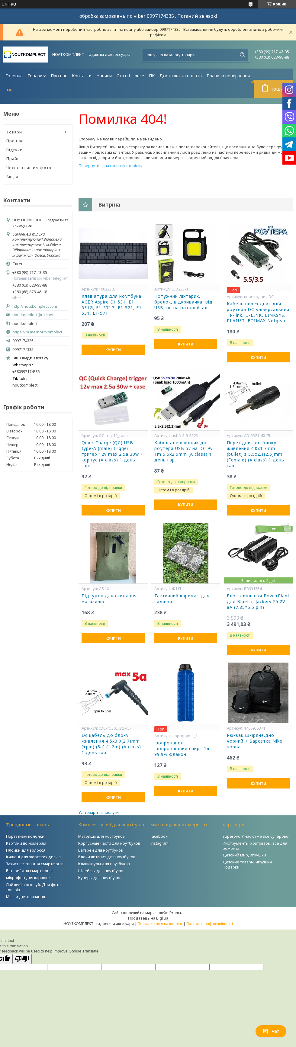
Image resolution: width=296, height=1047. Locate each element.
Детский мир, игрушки (244, 855)
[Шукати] (242, 55)
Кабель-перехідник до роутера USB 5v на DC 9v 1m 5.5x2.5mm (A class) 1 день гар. (183, 451)
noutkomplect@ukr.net (32, 314)
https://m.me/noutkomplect (37, 332)
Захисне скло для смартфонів (34, 863)
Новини (104, 76)
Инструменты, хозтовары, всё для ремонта (255, 845)
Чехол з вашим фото (28, 167)
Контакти (82, 76)
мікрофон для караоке (28, 877)
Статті (123, 76)
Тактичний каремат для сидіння (182, 598)
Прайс (13, 158)
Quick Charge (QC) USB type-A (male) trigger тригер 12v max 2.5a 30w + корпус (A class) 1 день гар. (112, 454)
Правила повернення (228, 76)
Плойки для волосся (25, 850)
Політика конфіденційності (209, 923)
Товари (34, 76)
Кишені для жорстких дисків (33, 856)
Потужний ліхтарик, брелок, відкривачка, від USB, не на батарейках (183, 302)
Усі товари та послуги (99, 812)
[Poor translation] (22, 959)
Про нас (59, 76)
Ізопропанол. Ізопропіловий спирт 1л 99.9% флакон (181, 748)
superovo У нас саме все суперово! (256, 836)
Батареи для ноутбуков (100, 850)
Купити (113, 349)
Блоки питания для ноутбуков (106, 856)
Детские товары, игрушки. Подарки (248, 864)
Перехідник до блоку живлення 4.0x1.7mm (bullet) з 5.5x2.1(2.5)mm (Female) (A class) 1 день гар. (255, 454)
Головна (14, 76)
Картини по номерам (26, 843)
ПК (152, 76)
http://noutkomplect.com (34, 306)
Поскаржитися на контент (160, 923)
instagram (159, 843)
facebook (159, 836)
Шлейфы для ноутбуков (101, 870)
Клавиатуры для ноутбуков (104, 863)
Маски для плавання (25, 896)
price (139, 76)
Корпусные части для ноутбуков (109, 843)
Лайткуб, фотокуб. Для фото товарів (33, 887)
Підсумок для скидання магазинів (109, 598)
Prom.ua (177, 912)
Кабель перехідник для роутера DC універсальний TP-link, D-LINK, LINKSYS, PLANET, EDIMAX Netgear (258, 312)
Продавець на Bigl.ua (148, 918)
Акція (12, 176)
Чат (271, 1031)
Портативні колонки (25, 836)
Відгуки (14, 150)
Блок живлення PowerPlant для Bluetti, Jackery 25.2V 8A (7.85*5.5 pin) (258, 601)
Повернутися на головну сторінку (111, 165)
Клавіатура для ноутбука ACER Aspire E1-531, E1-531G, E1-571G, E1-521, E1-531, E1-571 (112, 305)
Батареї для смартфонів (29, 870)
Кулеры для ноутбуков (99, 877)
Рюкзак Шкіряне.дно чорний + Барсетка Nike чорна (254, 741)
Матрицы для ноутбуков (101, 836)
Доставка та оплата (180, 76)
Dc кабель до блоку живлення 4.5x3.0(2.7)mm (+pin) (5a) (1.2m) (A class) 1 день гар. (111, 744)
